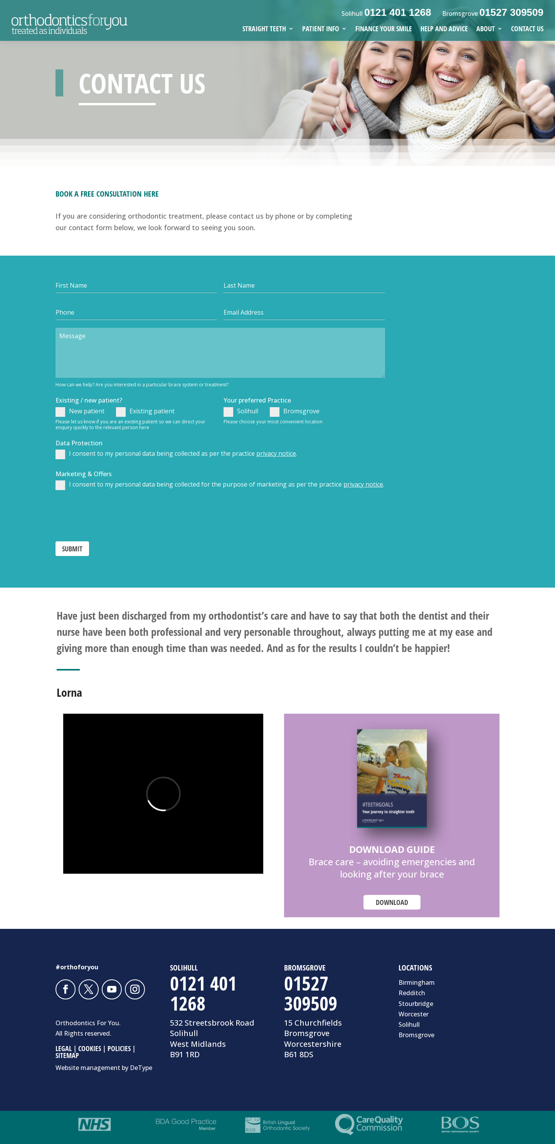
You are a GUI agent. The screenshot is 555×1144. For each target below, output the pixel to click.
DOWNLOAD (392, 902)
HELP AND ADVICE (444, 29)
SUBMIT (72, 548)
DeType (141, 1067)
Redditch (412, 993)
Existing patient (145, 412)
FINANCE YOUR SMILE (383, 29)
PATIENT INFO (320, 29)
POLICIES (119, 1048)
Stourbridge (416, 1003)
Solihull (241, 412)
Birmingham (417, 982)
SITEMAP (67, 1055)
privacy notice (276, 453)
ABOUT (485, 29)
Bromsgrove (295, 412)
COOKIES (89, 1048)
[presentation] (114, 515)
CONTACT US (527, 29)
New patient (80, 412)
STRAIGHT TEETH (264, 29)
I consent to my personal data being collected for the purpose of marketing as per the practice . (220, 485)
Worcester (414, 1014)
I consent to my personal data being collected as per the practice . (176, 454)
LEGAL (64, 1048)
